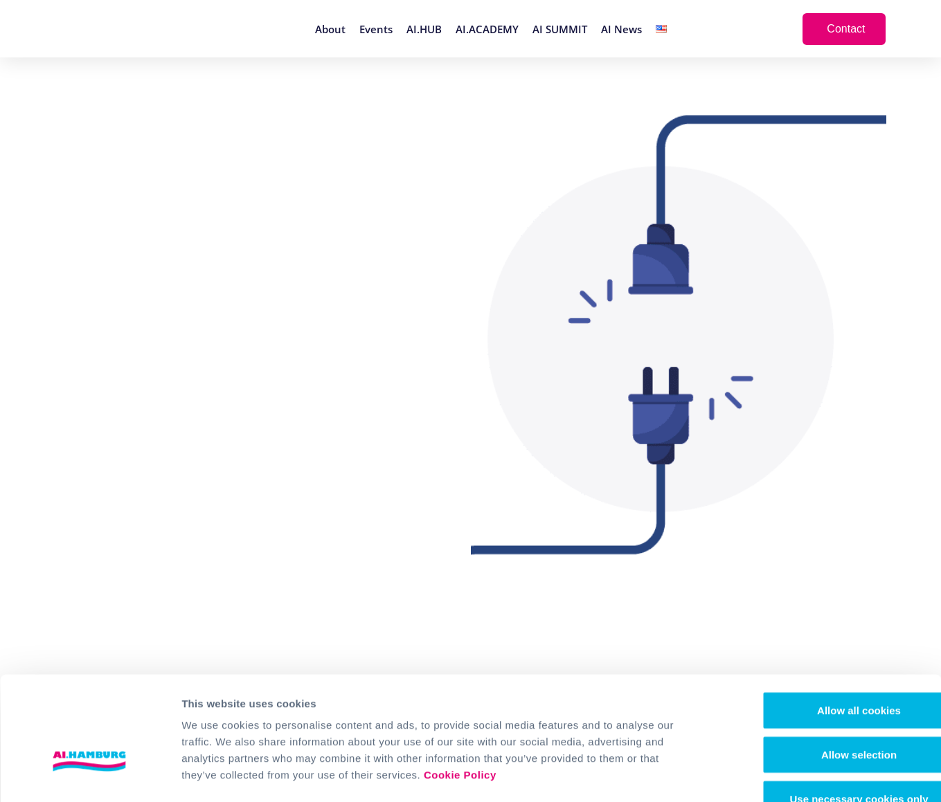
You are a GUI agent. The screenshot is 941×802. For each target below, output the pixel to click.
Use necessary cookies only (825, 711)
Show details (726, 775)
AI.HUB (424, 29)
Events (376, 29)
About (330, 29)
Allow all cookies (826, 622)
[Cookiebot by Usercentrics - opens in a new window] (89, 775)
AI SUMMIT (559, 29)
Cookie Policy (460, 687)
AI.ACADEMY (487, 29)
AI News (621, 29)
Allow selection (825, 667)
